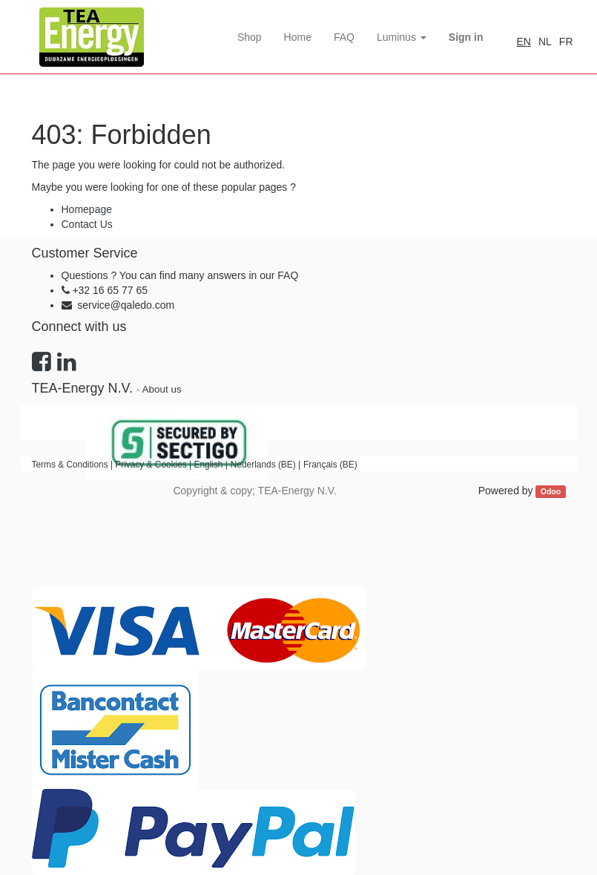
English (208, 464)
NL (545, 41)
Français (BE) (330, 464)
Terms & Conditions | (74, 464)
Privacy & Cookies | (154, 464)
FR (566, 41)
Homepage (87, 209)
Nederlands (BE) (263, 464)
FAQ (287, 275)
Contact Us (87, 224)
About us (161, 389)
